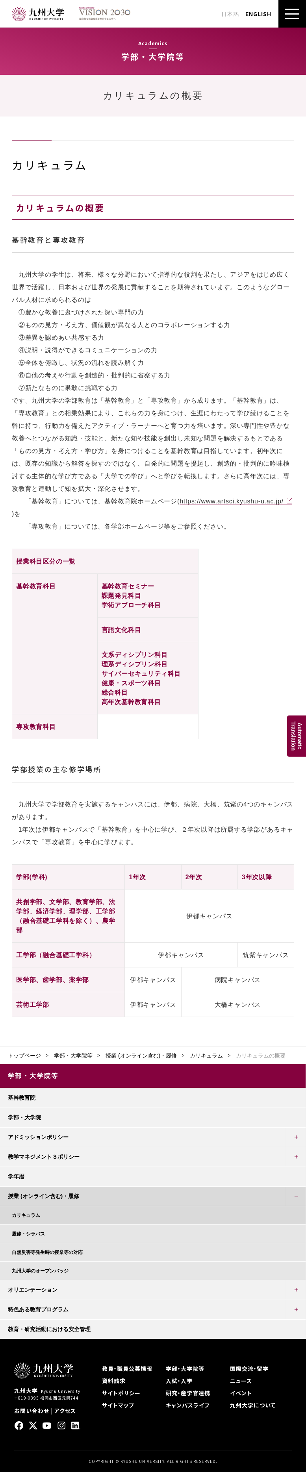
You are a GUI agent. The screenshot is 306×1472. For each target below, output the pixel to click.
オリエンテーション (32, 1290)
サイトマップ (118, 1405)
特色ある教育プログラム (38, 1309)
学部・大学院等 (73, 1055)
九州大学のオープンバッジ (40, 1271)
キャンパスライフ (188, 1405)
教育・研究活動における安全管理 (49, 1329)
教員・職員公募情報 (127, 1368)
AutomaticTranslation (296, 736)
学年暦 (16, 1176)
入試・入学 (179, 1381)
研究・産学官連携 (188, 1393)
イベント (241, 1393)
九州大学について (253, 1405)
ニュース (241, 1381)
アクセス (65, 1411)
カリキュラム (206, 1055)
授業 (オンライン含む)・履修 (141, 1055)
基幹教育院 (21, 1098)
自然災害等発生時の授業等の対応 (47, 1252)
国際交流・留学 (249, 1368)
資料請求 (114, 1381)
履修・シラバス (28, 1234)
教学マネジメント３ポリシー (44, 1157)
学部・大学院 (24, 1117)
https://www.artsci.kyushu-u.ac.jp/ (232, 501)
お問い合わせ (31, 1411)
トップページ (24, 1055)
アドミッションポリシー (38, 1137)
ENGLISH (258, 14)
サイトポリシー (121, 1393)
